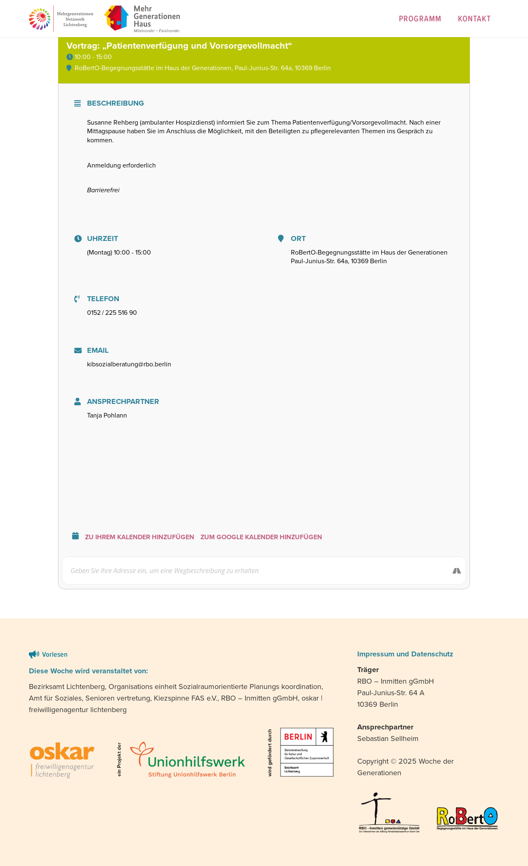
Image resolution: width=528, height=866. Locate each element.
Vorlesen (55, 654)
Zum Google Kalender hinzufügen (261, 537)
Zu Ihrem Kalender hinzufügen (139, 537)
